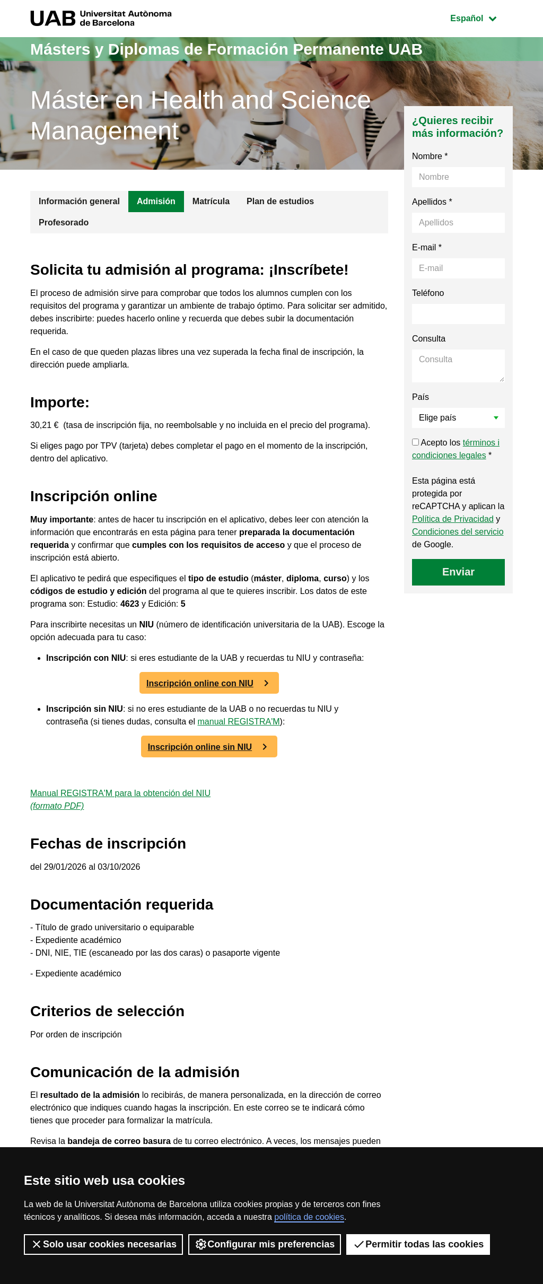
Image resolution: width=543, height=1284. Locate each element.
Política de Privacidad (453, 518)
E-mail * (427, 247)
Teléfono (428, 293)
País (420, 396)
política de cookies (309, 1216)
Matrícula (211, 201)
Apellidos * (432, 201)
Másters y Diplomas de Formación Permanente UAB (226, 49)
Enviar (458, 572)
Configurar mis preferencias (265, 1244)
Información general (79, 201)
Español (481, 17)
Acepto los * (456, 449)
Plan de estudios (280, 201)
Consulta (428, 338)
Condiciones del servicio (458, 531)
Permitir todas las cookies (418, 1244)
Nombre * (430, 156)
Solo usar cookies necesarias (103, 1244)
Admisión (156, 201)
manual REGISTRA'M (239, 721)
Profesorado (64, 222)
